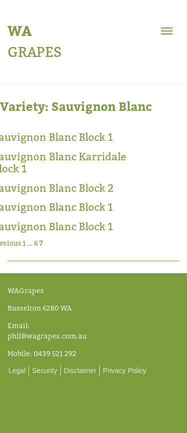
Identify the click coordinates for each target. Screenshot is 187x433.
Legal (16, 371)
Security (44, 371)
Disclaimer (80, 371)
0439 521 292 (54, 353)
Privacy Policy (124, 371)
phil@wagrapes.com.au (47, 336)
